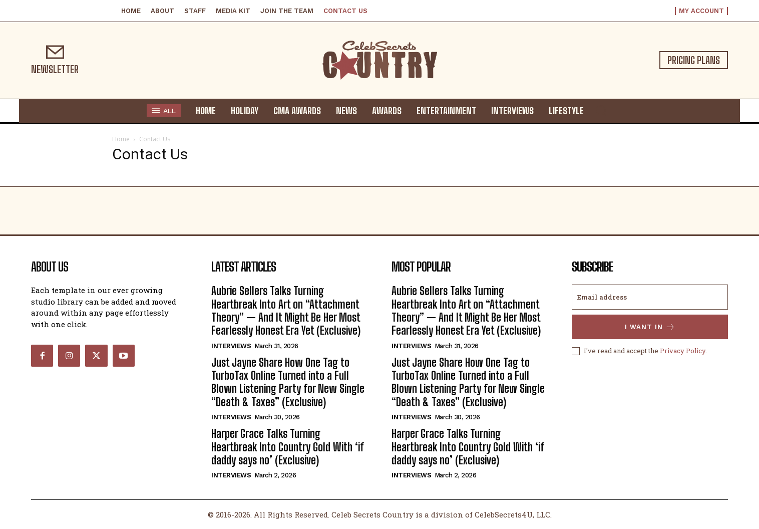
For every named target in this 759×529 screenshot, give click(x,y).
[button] (601, 110)
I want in (650, 327)
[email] (650, 297)
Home (121, 139)
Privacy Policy (682, 350)
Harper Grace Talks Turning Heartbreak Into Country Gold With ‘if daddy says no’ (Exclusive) (287, 447)
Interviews (231, 346)
